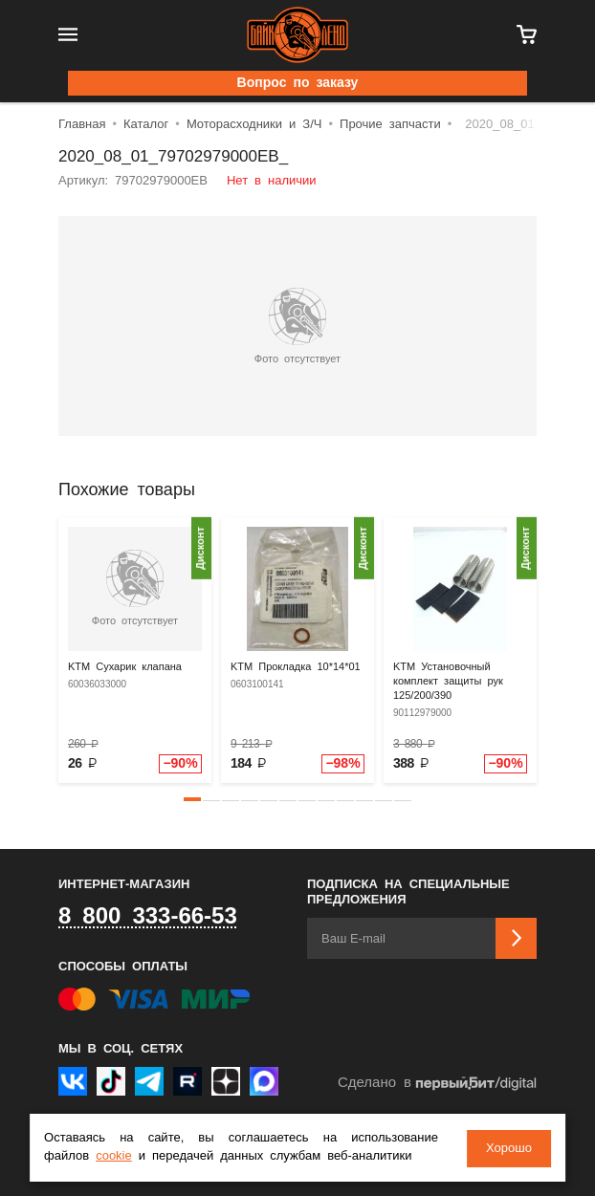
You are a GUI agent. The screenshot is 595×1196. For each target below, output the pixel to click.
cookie (114, 1157)
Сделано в (437, 1084)
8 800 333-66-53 (147, 916)
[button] (192, 799)
